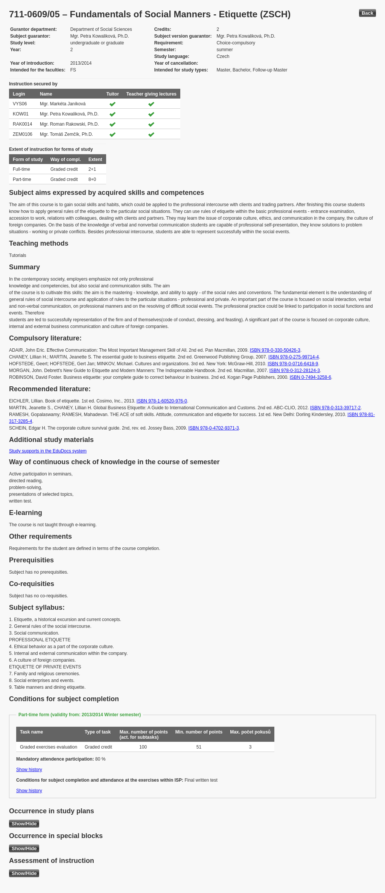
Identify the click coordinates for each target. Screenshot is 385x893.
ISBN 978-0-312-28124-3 (294, 370)
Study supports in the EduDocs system (48, 451)
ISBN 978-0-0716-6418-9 (293, 363)
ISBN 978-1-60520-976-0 (162, 401)
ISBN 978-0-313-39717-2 (335, 407)
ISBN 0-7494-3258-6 (310, 377)
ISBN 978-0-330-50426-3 (275, 350)
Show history (29, 769)
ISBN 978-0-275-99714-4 (293, 357)
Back (367, 13)
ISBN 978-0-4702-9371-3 (213, 428)
